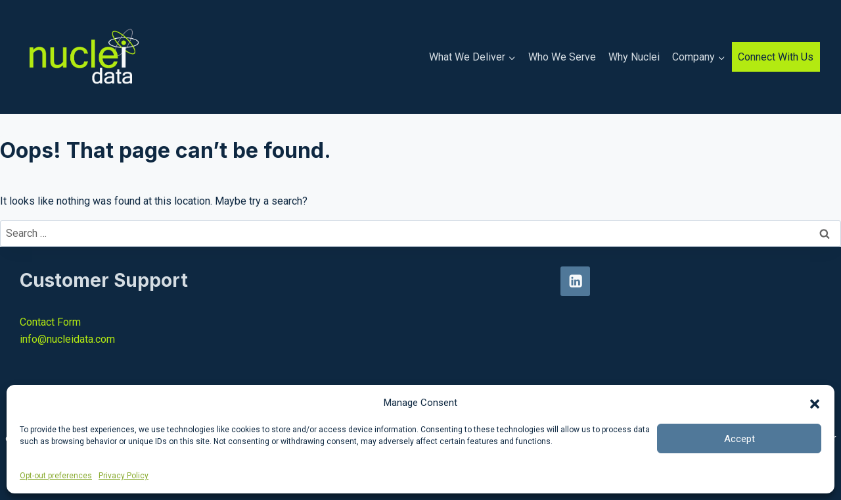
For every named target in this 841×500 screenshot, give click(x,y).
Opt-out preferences (56, 475)
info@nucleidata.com (67, 339)
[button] (814, 402)
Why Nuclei (634, 57)
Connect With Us (775, 57)
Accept (739, 439)
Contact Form (50, 322)
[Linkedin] (575, 281)
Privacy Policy (123, 475)
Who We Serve (562, 57)
